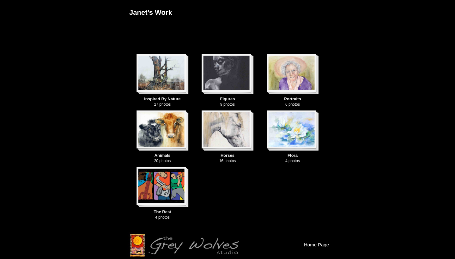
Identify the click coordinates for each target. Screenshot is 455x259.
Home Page (316, 244)
